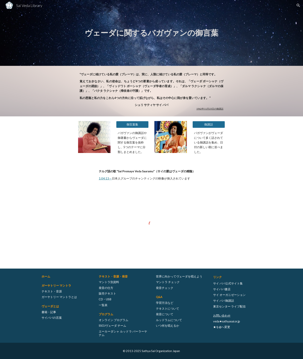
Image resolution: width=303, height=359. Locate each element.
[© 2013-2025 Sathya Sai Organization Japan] (151, 350)
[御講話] (209, 124)
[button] (298, 5)
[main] (151, 33)
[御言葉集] (132, 124)
